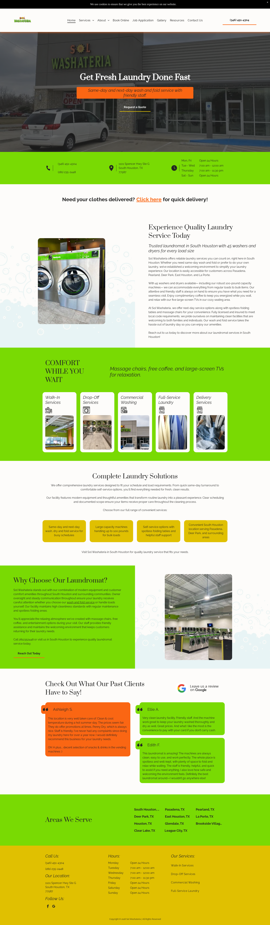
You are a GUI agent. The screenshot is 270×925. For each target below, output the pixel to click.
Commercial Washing (132, 400)
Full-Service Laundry (169, 400)
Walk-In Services (53, 400)
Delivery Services (204, 400)
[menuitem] (71, 20)
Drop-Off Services (91, 400)
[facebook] (47, 907)
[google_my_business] (53, 907)
